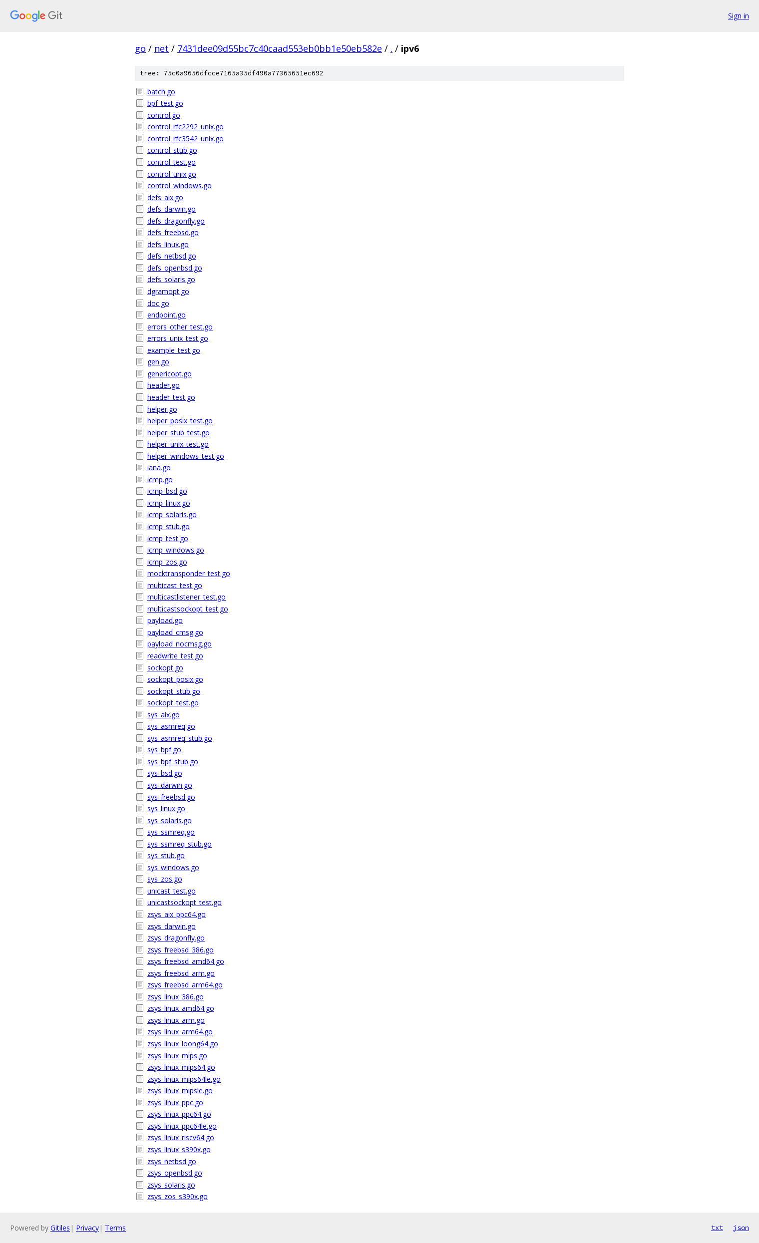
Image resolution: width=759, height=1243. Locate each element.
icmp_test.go (167, 538)
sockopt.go (165, 667)
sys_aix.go (163, 714)
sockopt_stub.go (173, 691)
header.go (163, 385)
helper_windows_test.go (185, 456)
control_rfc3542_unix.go (185, 138)
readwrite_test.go (175, 655)
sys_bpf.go (164, 749)
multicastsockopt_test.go (187, 609)
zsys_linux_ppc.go (175, 1102)
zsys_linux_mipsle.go (180, 1090)
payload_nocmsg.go (179, 643)
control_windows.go (179, 185)
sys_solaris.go (169, 820)
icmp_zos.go (167, 562)
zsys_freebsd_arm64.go (185, 984)
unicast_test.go (171, 891)
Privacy (87, 1228)
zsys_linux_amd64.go (180, 1008)
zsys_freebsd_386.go (180, 949)
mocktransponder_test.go (188, 573)
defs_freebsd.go (173, 232)
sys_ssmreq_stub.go (179, 844)
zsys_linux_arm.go (176, 1020)
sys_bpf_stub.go (172, 761)
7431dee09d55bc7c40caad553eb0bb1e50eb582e (279, 48)
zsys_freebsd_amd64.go (185, 961)
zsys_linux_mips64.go (181, 1067)
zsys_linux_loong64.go (182, 1043)
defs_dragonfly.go (176, 221)
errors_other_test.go (180, 326)
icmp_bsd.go (167, 491)
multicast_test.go (174, 585)
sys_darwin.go (169, 785)
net (161, 48)
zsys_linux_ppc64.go (179, 1114)
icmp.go (160, 479)
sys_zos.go (164, 879)
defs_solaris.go (171, 279)
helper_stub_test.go (178, 432)
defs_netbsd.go (171, 256)
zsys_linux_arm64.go (180, 1031)
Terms (115, 1228)
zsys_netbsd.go (171, 1161)
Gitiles (60, 1228)
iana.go (159, 467)
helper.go (162, 409)
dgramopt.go (168, 291)
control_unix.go (171, 174)
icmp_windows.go (175, 550)
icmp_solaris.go (172, 514)
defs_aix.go (165, 197)
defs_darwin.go (171, 209)
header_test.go (171, 397)
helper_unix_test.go (178, 444)
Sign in (738, 15)
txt (717, 1227)
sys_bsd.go (164, 773)
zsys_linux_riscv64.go (180, 1137)
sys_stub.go (166, 855)
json (741, 1227)
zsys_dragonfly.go (176, 937)
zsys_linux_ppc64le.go (182, 1126)
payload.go (165, 620)
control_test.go (171, 162)
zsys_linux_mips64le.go (184, 1079)
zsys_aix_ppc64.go (176, 914)
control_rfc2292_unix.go (185, 126)
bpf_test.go (165, 103)
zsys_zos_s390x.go (177, 1196)
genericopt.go (169, 373)
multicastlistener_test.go (186, 597)
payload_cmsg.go (175, 632)
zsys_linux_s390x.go (179, 1149)
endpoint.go (166, 314)
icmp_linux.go (168, 503)
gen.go (158, 361)
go (140, 48)
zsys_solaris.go (171, 1185)
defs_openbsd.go (174, 268)
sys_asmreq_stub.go (179, 738)
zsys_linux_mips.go (177, 1055)
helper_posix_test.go (180, 420)
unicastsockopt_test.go (184, 902)
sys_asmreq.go (171, 726)
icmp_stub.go (168, 526)
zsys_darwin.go (171, 926)
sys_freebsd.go (171, 797)
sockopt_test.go (173, 702)
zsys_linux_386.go (175, 996)
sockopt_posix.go (175, 679)
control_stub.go (172, 150)
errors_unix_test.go (177, 338)
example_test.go (173, 350)
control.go (163, 115)
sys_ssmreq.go (171, 832)
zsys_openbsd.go (174, 1173)
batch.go (161, 91)
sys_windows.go (173, 867)
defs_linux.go (168, 244)
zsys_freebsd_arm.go (181, 973)
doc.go (158, 303)
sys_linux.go (166, 808)
